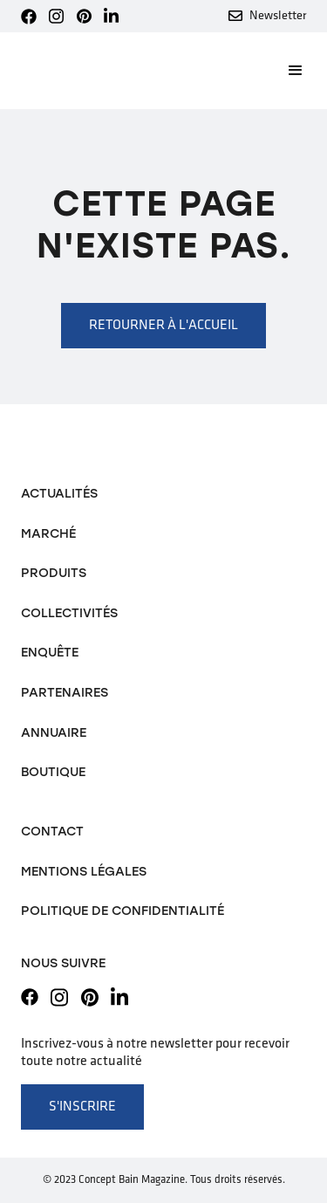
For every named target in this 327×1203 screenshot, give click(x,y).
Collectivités (69, 613)
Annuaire (53, 732)
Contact (52, 831)
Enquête (49, 652)
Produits (53, 573)
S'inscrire (82, 1107)
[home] (80, 70)
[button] (287, 71)
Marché (48, 533)
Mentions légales (83, 871)
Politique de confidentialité (122, 910)
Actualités (59, 493)
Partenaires (64, 692)
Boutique (53, 772)
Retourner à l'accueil (163, 326)
